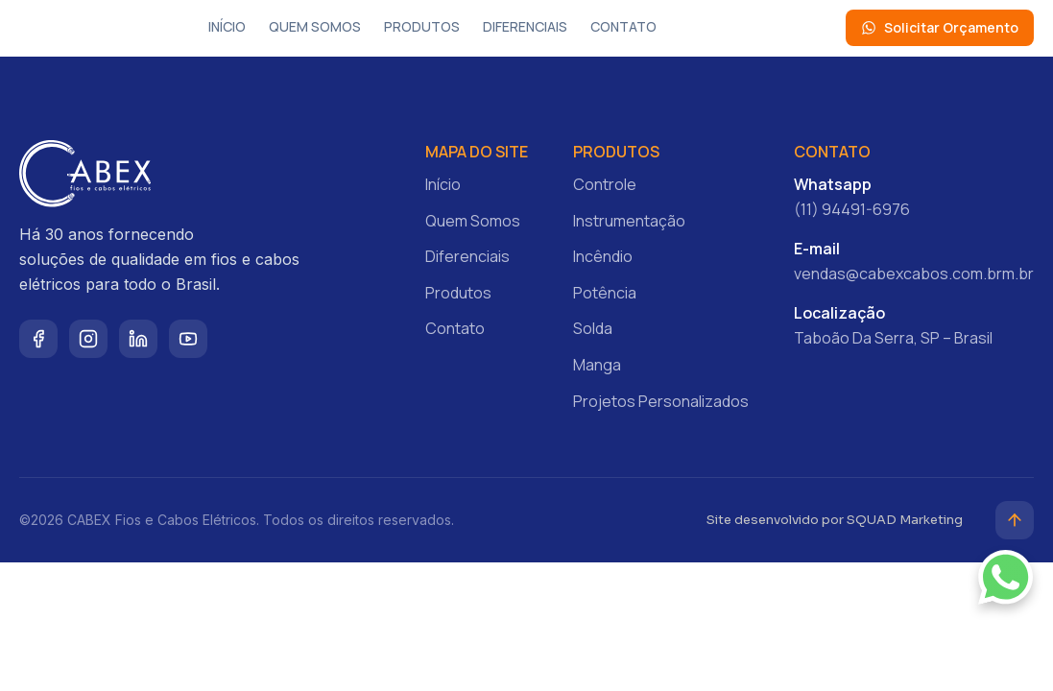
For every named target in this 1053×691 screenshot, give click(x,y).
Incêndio (603, 256)
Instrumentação (629, 220)
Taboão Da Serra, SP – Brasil (893, 337)
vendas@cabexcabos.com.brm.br (914, 273)
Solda (592, 328)
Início (227, 26)
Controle (604, 184)
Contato (623, 26)
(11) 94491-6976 (852, 209)
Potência (604, 292)
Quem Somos (315, 26)
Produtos (422, 26)
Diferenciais (525, 26)
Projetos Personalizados (661, 401)
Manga (597, 364)
